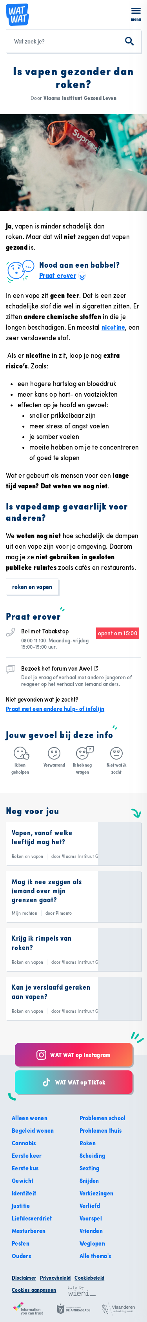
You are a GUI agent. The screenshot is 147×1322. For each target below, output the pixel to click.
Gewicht (22, 1180)
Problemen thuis (101, 1130)
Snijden (89, 1180)
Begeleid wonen (33, 1130)
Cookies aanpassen (34, 1289)
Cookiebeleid (89, 1277)
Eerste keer (27, 1155)
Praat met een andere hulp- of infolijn (55, 709)
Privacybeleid (55, 1277)
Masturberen (29, 1231)
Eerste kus (25, 1168)
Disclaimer (24, 1277)
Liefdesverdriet (32, 1218)
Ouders (21, 1256)
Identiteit (24, 1193)
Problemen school (103, 1118)
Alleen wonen (29, 1118)
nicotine (113, 327)
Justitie (21, 1206)
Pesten (20, 1243)
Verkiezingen (97, 1193)
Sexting (90, 1168)
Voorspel (91, 1218)
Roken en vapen (32, 587)
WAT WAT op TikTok (73, 1082)
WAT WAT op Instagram (73, 1055)
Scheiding (92, 1155)
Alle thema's (95, 1256)
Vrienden (91, 1231)
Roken (88, 1143)
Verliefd (90, 1206)
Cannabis (24, 1143)
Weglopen (92, 1243)
